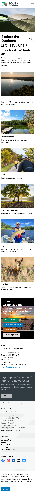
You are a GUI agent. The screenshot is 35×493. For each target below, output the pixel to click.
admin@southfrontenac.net (11, 367)
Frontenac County (11, 320)
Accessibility (6, 440)
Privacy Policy (11, 485)
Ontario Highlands (11, 335)
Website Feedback (8, 450)
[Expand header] (32, 4)
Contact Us (5, 442)
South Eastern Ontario (13, 325)
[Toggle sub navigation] (30, 38)
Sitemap (4, 447)
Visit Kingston (10, 330)
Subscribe (6, 396)
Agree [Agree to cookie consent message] (5, 490)
